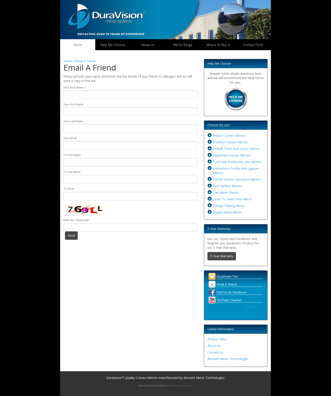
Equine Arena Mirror (227, 212)
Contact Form (253, 45)
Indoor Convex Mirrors (229, 135)
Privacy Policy (217, 339)
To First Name (72, 155)
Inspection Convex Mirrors (231, 155)
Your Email (70, 138)
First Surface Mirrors (227, 186)
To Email (68, 189)
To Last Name (72, 172)
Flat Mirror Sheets (226, 192)
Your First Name (73, 87)
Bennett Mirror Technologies (227, 359)
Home (77, 45)
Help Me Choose (113, 45)
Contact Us (215, 352)
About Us (148, 45)
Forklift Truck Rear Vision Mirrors (236, 149)
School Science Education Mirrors (237, 179)
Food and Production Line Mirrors (237, 162)
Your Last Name (73, 121)
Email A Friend (85, 61)
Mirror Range (182, 45)
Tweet (249, 306)
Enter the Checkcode (76, 220)
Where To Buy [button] (218, 45)
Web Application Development (153, 385)
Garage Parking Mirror (229, 206)
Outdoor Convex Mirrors (230, 142)
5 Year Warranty (221, 256)
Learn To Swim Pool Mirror (232, 199)
